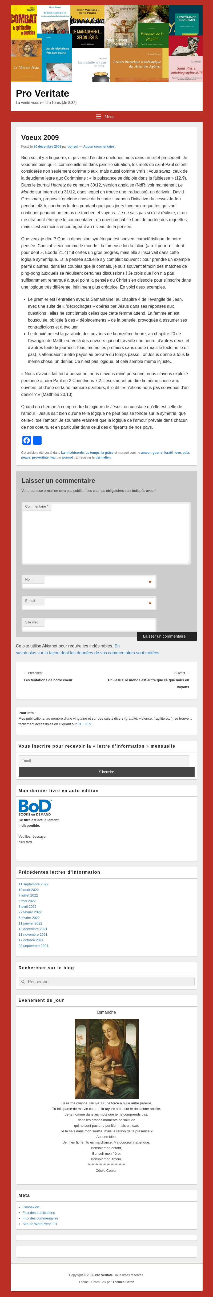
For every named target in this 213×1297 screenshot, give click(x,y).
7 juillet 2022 (28, 895)
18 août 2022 (29, 890)
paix (186, 453)
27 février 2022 (30, 912)
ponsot (73, 146)
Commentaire (37, 506)
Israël (168, 453)
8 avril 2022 (28, 907)
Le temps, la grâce (100, 453)
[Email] (104, 761)
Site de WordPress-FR (40, 1224)
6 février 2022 (29, 918)
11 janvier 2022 (30, 923)
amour (146, 453)
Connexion (31, 1207)
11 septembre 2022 (34, 884)
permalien (103, 457)
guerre (157, 453)
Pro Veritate (42, 93)
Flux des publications (39, 1213)
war (53, 457)
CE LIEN (84, 724)
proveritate (40, 457)
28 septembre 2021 (34, 946)
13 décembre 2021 (33, 929)
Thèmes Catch (123, 1282)
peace (25, 457)
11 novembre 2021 (33, 935)
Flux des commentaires (40, 1218)
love (177, 453)
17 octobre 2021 (31, 940)
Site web (32, 622)
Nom (29, 579)
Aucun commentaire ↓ (99, 146)
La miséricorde (72, 453)
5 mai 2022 (27, 901)
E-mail (30, 601)
